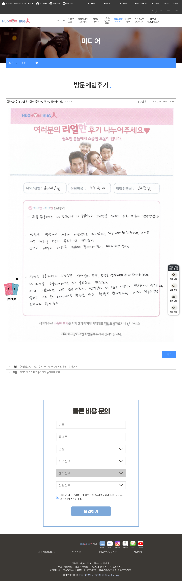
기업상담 (54, 4)
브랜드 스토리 (71, 20)
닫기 (17, 279)
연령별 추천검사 (96, 20)
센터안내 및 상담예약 (83, 20)
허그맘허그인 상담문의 (17, 4)
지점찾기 (173, 276)
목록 (169, 354)
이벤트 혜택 (128, 20)
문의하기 (91, 511)
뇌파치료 (61, 20)
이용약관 (76, 552)
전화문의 (173, 309)
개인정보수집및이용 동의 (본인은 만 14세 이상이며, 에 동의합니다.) (92, 497)
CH (168, 11)
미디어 (24, 62)
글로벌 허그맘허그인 (153, 20)
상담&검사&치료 (107, 21)
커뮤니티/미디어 (118, 20)
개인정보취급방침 (46, 552)
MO (176, 11)
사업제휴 (138, 552)
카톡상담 (173, 298)
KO (153, 11)
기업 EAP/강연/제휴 (139, 20)
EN (161, 11)
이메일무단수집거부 (107, 552)
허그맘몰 (41, 4)
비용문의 (173, 287)
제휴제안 (68, 4)
